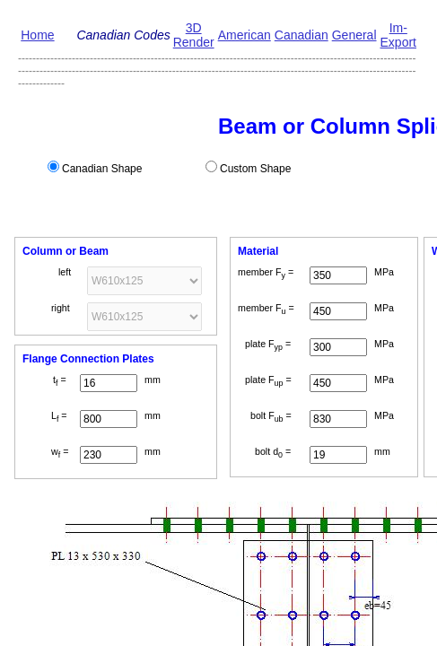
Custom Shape (255, 168)
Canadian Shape (102, 168)
